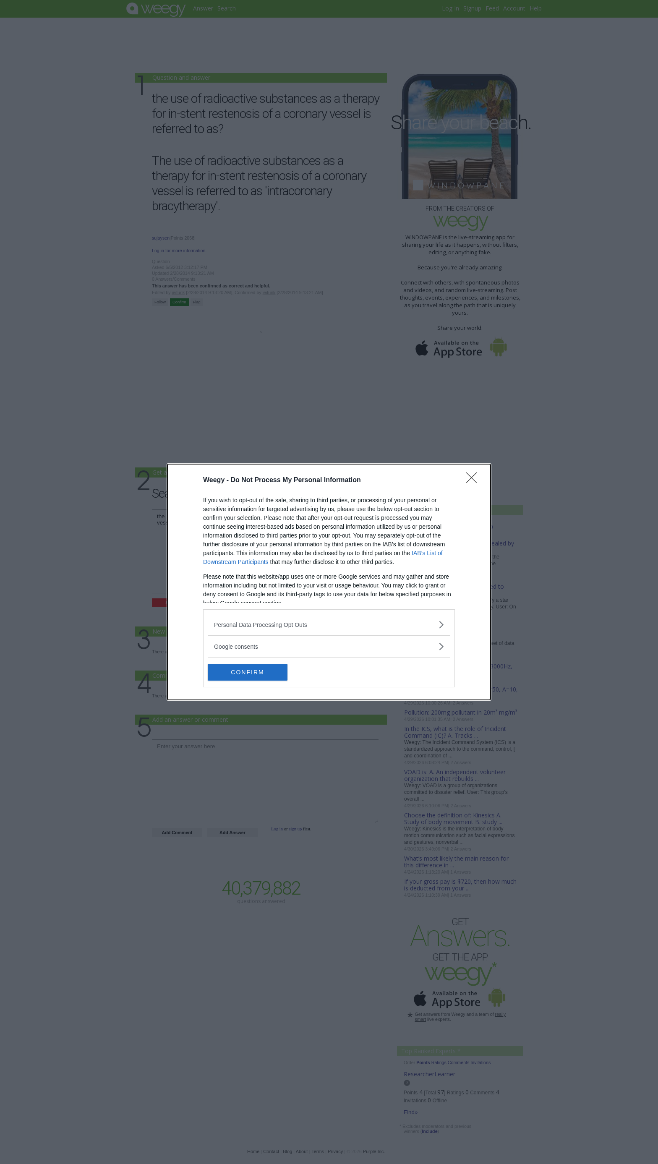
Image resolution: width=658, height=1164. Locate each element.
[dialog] (329, 582)
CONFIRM (247, 671)
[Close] (474, 480)
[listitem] (329, 624)
